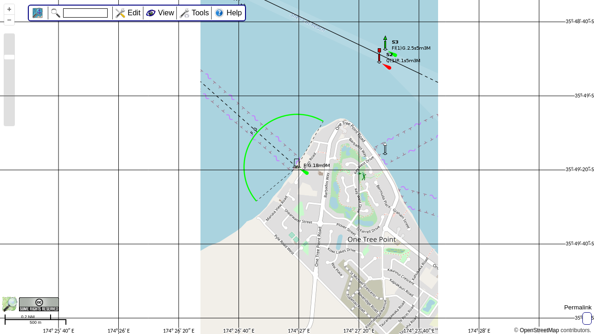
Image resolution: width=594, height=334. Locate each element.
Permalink (578, 307)
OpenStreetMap (539, 330)
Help (234, 13)
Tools (200, 13)
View (166, 13)
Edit (134, 13)
